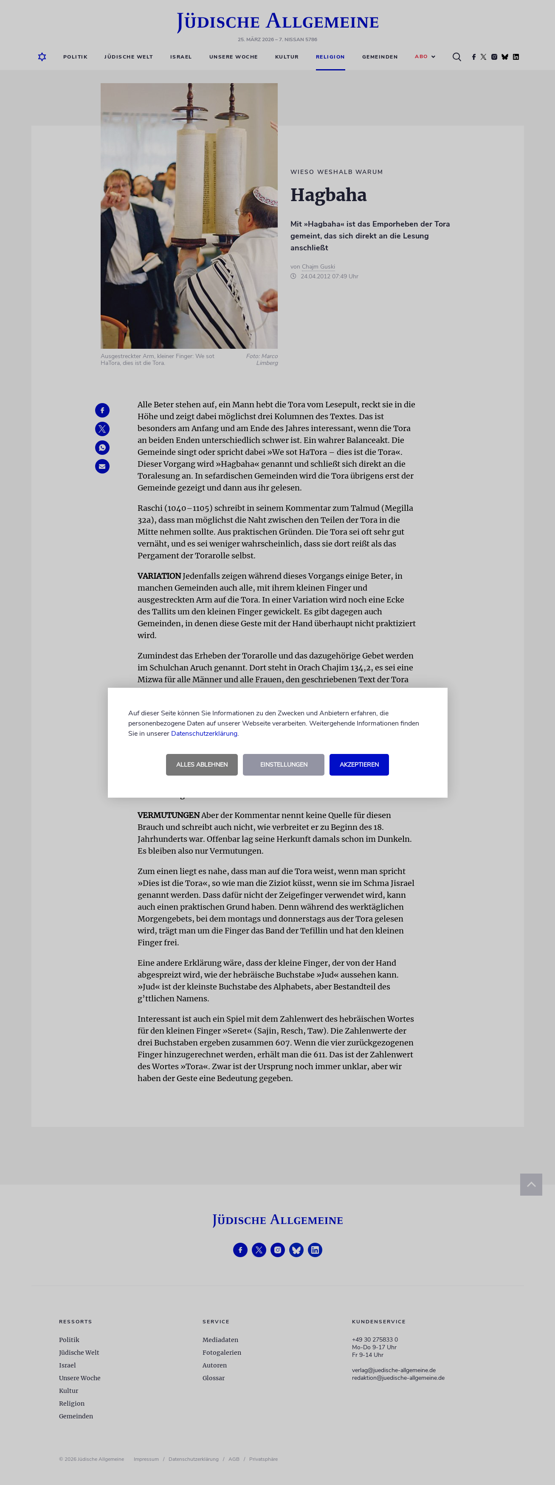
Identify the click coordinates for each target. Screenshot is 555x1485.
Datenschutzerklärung (204, 733)
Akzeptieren (359, 765)
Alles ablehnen (202, 765)
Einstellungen (283, 765)
